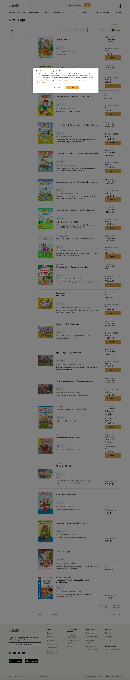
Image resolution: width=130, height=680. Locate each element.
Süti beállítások (58, 88)
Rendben (72, 87)
